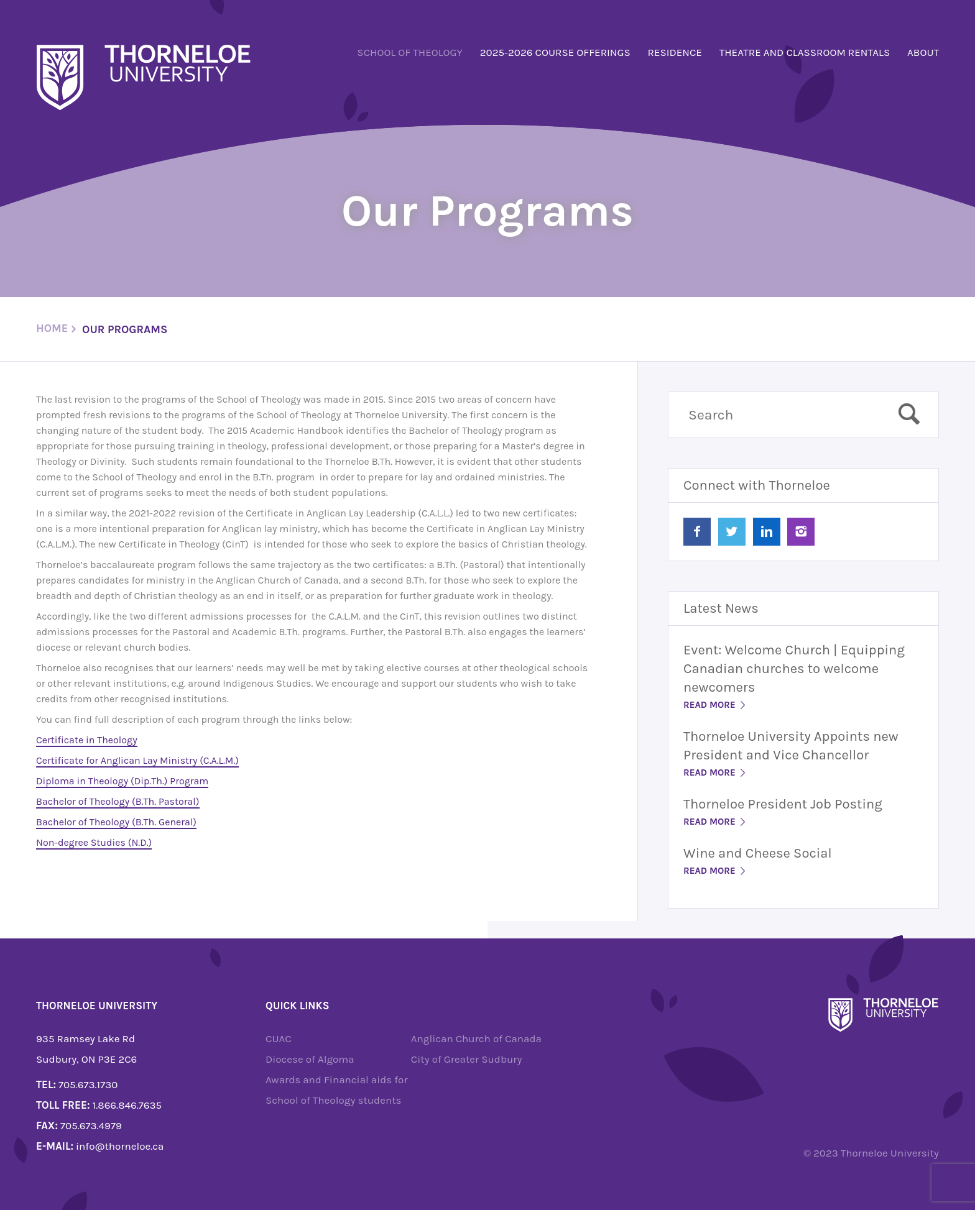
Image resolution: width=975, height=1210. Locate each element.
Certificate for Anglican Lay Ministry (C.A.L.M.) (137, 760)
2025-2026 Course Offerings (555, 52)
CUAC (279, 1038)
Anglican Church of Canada (476, 1038)
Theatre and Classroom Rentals (804, 52)
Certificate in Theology (86, 740)
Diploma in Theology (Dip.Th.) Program (122, 781)
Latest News (721, 608)
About (923, 52)
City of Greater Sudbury (466, 1059)
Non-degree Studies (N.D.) (94, 842)
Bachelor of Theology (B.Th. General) (116, 822)
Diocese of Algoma (310, 1059)
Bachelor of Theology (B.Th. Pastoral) (118, 801)
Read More (715, 704)
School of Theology (410, 52)
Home (52, 328)
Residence (675, 52)
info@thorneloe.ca (120, 1146)
